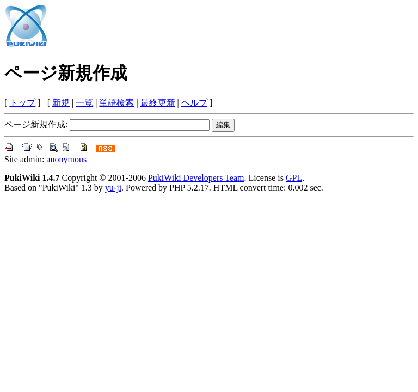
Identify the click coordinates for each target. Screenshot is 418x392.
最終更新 (157, 102)
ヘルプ (194, 102)
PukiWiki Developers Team (196, 177)
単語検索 (116, 102)
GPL (294, 177)
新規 (61, 102)
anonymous (66, 159)
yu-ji (113, 187)
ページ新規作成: (35, 124)
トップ (22, 102)
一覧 (84, 102)
